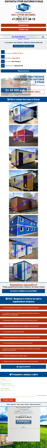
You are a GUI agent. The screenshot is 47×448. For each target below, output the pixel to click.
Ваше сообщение (5, 388)
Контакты (27, 404)
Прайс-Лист (13, 404)
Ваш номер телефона (6, 383)
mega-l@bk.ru (16, 58)
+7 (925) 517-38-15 (23, 19)
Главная (8, 404)
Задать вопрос (29, 46)
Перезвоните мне (23, 25)
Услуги (18, 404)
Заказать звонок (18, 46)
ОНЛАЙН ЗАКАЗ (33, 92)
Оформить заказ (23, 29)
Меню (43, 36)
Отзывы (22, 404)
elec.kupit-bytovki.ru (19, 37)
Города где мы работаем (35, 404)
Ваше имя (3, 379)
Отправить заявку (8, 400)
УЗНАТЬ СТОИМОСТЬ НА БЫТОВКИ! (23, 291)
